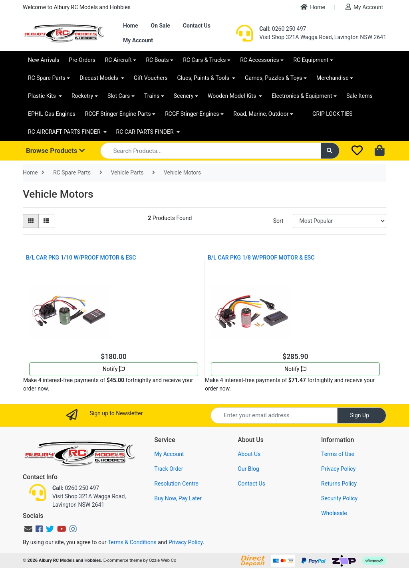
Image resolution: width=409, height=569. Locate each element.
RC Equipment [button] (310, 60)
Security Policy (339, 498)
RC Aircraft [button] (118, 60)
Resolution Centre (176, 483)
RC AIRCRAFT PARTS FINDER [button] (65, 132)
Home (312, 7)
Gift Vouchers (151, 78)
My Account (364, 7)
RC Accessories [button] (259, 60)
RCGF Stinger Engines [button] (192, 114)
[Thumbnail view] (31, 221)
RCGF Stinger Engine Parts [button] (118, 114)
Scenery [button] (184, 96)
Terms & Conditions (132, 542)
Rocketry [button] (82, 96)
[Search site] (330, 151)
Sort (278, 221)
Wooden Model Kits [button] (233, 96)
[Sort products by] (339, 221)
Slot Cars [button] (118, 96)
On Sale (160, 25)
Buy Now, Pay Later (178, 498)
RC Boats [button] (157, 60)
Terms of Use (337, 454)
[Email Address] (274, 415)
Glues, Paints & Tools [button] (203, 78)
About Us (249, 454)
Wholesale (334, 513)
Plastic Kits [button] (42, 96)
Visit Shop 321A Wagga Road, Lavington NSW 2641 (322, 37)
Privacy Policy (338, 469)
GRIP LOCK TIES (332, 114)
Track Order (168, 469)
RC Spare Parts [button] (47, 78)
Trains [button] (151, 96)
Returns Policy (339, 483)
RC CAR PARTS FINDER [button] (145, 132)
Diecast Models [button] (99, 78)
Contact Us (196, 25)
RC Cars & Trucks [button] (204, 60)
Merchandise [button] (332, 78)
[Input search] (210, 151)
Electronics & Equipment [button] (302, 96)
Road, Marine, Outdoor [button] (260, 114)
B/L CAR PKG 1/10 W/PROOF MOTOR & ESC (81, 257)
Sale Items (359, 96)
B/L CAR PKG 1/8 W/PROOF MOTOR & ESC (261, 257)
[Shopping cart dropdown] (380, 151)
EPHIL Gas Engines (51, 114)
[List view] (46, 221)
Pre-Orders (82, 60)
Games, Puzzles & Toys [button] (273, 78)
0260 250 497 (282, 29)
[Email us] (28, 529)
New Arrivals (43, 60)
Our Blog (248, 469)
